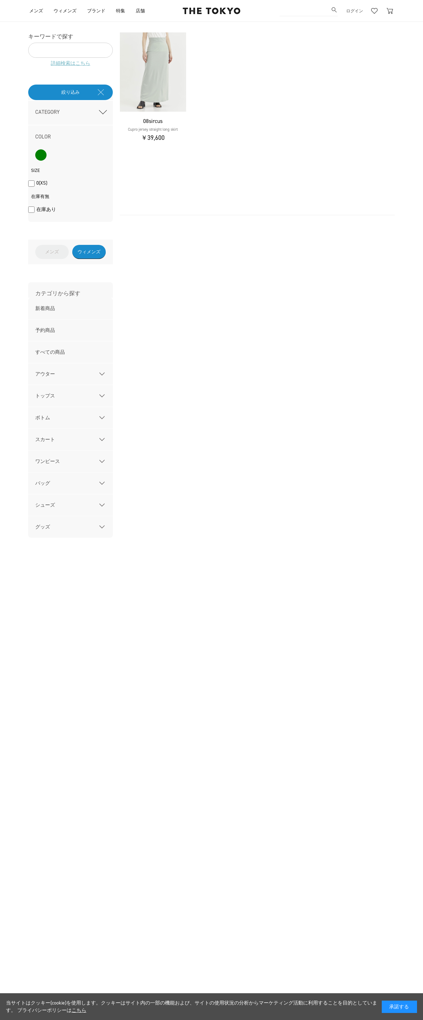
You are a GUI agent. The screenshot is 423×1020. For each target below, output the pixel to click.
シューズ (45, 505)
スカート (45, 439)
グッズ (42, 527)
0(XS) (41, 183)
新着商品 (45, 308)
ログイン (354, 11)
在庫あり (46, 209)
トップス (45, 395)
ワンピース (47, 461)
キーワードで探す (50, 36)
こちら (79, 1010)
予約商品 (45, 330)
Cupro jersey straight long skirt (153, 129)
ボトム (42, 417)
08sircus (153, 121)
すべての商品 (50, 352)
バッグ (42, 483)
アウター (45, 374)
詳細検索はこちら (70, 63)
